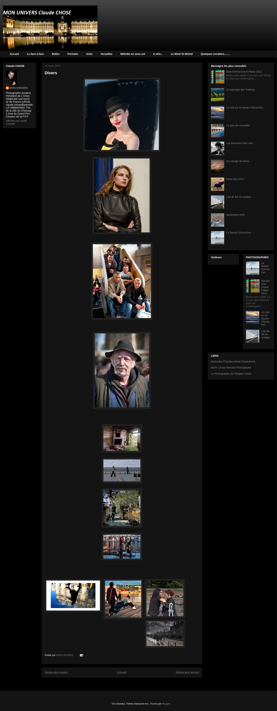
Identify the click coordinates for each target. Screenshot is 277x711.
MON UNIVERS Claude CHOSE (37, 13)
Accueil (14, 53)
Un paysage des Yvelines (240, 89)
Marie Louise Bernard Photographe (231, 367)
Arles (89, 53)
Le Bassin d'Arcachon (238, 232)
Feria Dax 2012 (235, 179)
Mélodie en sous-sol (132, 53)
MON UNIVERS (19, 87)
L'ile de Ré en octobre (238, 196)
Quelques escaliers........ (215, 53)
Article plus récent (56, 672)
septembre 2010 (235, 214)
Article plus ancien (187, 672)
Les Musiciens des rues (239, 143)
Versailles (106, 53)
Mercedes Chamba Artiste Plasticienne (233, 361)
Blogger (166, 703)
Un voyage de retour (238, 161)
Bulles (56, 53)
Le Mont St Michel (182, 53)
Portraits (73, 53)
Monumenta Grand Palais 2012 (244, 71)
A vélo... (158, 53)
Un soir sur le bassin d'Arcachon (244, 107)
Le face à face (35, 53)
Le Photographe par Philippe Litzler (231, 373)
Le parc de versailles (238, 125)
